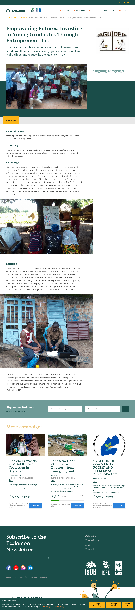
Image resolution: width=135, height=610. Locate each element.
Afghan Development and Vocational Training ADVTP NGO (18, 505)
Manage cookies (114, 605)
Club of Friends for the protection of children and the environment (102, 505)
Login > (88, 545)
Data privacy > (92, 536)
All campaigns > (121, 429)
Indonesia (55, 475)
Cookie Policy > (93, 540)
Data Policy (46, 607)
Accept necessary (97, 605)
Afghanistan (15, 475)
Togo (105, 479)
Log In (117, 2)
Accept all (127, 605)
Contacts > (90, 549)
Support (35, 505)
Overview (11, 120)
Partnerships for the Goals (64, 478)
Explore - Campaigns (18, 18)
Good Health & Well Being (21, 478)
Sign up (126, 2)
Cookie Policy (59, 607)
